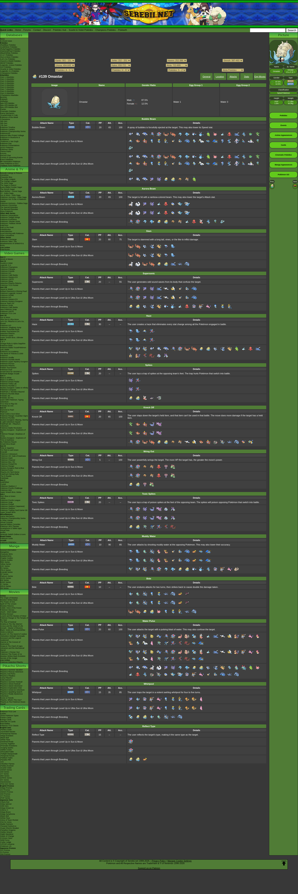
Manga (14, 546)
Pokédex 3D (5, 396)
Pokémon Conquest (8, 390)
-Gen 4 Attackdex (7, 83)
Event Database (6, 160)
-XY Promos (5, 796)
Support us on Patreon (149, 868)
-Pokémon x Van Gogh (9, 141)
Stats (246, 76)
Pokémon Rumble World (10, 360)
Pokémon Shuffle (7, 358)
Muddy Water (38, 544)
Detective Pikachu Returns (11, 283)
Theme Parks (5, 151)
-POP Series (5, 798)
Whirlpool (36, 692)
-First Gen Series (7, 784)
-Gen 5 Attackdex (7, 85)
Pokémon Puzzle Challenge (11, 488)
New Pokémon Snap (8, 309)
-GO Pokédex (5, 67)
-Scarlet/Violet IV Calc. (9, 115)
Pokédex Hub (59, 30)
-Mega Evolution (6, 736)
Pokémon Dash (6, 458)
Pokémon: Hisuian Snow (10, 221)
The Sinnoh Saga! (7, 189)
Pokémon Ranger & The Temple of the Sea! (14, 619)
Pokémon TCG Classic (9, 726)
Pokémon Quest (6, 335)
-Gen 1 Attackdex (7, 77)
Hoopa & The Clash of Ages (11, 646)
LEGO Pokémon (6, 147)
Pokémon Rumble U (8, 386)
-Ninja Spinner (6, 804)
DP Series (4, 574)
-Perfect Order (6, 730)
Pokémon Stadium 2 (8, 486)
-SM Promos (5, 794)
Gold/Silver (4, 482)
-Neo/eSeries (5, 782)
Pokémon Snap (6, 502)
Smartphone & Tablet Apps (11, 528)
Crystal (3, 484)
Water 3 (224, 102)
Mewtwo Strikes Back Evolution (12, 656)
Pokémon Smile (6, 305)
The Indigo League (7, 179)
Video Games (14, 253)
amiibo (3, 532)
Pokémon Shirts (6, 149)
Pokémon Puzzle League (10, 500)
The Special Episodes (9, 207)
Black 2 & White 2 (7, 380)
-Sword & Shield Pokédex (10, 61)
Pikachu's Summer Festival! (11, 682)
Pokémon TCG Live (8, 313)
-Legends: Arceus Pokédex (11, 65)
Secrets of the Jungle (8, 658)
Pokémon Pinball (7, 504)
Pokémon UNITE (7, 279)
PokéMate (4, 478)
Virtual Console (6, 522)
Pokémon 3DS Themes (9, 526)
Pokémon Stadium (7, 508)
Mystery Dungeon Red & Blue (12, 468)
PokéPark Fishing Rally (9, 474)
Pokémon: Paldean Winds (10, 223)
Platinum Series (6, 576)
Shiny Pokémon (6, 211)
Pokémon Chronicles (8, 205)
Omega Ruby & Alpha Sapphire (12, 344)
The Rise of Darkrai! (8, 622)
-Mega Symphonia (7, 814)
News (2, 39)
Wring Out (37, 460)
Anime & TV (14, 169)
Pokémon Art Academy (9, 352)
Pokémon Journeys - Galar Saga (13, 197)
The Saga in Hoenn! (8, 185)
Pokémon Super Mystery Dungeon (14, 362)
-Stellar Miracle (6, 832)
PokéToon (4, 225)
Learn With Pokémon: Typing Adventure (11, 401)
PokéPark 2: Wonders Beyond (12, 392)
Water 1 (177, 102)
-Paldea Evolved (6, 766)
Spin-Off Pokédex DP (8, 105)
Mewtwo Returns (7, 606)
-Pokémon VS (5, 846)
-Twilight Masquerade (9, 754)
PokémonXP (5, 133)
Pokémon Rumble (7, 418)
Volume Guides (6, 560)
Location (220, 76)
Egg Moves (259, 76)
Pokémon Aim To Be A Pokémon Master (13, 200)
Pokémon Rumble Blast (9, 394)
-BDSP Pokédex (6, 63)
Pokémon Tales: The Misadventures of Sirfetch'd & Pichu (12, 243)
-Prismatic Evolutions (8, 746)
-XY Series (4, 774)
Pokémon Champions (9, 267)
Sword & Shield (6, 289)
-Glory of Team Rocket (9, 820)
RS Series (4, 568)
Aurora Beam (38, 197)
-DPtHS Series (6, 778)
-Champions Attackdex (9, 95)
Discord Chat (5, 155)
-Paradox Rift (5, 760)
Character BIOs (6, 554)
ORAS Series (5, 586)
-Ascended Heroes (7, 732)
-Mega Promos (6, 788)
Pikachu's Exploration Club (11, 688)
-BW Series (4, 776)
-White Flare (5, 740)
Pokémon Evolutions (8, 219)
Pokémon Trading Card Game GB (13, 510)
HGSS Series (5, 578)
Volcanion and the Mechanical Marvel (12, 649)
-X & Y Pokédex (6, 55)
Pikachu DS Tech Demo (9, 472)
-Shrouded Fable (7, 752)
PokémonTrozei (6, 470)
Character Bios (6, 177)
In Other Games (6, 520)
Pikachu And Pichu (7, 674)
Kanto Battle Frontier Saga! (11, 187)
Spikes (35, 373)
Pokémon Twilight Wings (10, 217)
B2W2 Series (5, 582)
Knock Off (37, 416)
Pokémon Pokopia (7, 269)
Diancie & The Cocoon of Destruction (10, 643)
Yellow (2, 498)
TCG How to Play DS (8, 404)
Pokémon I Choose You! (10, 652)
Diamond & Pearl (7, 410)
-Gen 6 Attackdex (7, 87)
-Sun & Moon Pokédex (9, 57)
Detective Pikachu (7, 333)
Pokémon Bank (6, 346)
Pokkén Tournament (8, 368)
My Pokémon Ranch (8, 442)
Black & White (5, 378)
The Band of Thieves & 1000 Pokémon (11, 355)
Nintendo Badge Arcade (9, 374)
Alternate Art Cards (7, 722)
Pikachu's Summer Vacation (11, 670)
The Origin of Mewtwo (9, 598)
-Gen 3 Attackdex (7, 81)
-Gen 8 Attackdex (7, 91)
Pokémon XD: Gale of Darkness (13, 456)
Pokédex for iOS (6, 406)
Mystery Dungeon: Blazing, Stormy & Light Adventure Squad (14, 421)
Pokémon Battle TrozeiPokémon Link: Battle (13, 349)
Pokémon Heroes (7, 610)
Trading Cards (14, 707)
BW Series (4, 580)
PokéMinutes (5, 229)
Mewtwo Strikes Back (9, 600)
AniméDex (4, 175)
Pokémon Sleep (6, 281)
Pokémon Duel (6, 370)
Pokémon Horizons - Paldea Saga (14, 203)
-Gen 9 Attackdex (7, 93)
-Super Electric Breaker (9, 828)
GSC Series (5, 566)
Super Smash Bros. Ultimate (11, 338)
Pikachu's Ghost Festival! (10, 684)
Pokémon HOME (7, 295)
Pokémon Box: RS (7, 462)
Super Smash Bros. (8, 512)
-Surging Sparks (6, 748)
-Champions (5, 119)
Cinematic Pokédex (8, 111)
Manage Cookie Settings (179, 861)
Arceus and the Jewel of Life (11, 626)
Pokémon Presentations (10, 145)
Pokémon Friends (7, 271)
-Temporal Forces (7, 756)
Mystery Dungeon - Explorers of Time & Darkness (13, 439)
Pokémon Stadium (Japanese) (12, 506)
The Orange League (8, 181)
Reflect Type (38, 734)
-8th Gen (3, 123)
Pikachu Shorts (14, 666)
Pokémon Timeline (7, 127)
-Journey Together (7, 744)
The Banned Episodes (9, 209)
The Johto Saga (6, 183)
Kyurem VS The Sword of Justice (13, 634)
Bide (34, 587)
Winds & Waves (6, 259)
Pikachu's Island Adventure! (11, 686)
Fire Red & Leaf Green (9, 450)
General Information (8, 550)
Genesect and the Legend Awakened (10, 639)
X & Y (2, 342)
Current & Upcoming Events (11, 158)
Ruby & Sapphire (7, 448)
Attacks (233, 76)
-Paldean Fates (6, 758)
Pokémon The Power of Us (11, 654)
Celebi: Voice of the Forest (11, 608)
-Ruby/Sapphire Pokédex (10, 49)
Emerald (3, 452)
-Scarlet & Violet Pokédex (10, 69)
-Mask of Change (7, 836)
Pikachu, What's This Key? (11, 700)
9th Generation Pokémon (10, 162)
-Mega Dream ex (7, 808)
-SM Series (4, 772)
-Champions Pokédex (9, 73)
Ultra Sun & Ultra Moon (9, 319)
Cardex (3, 109)
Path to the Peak (7, 227)
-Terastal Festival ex (8, 826)
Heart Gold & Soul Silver (10, 414)
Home (18, 30)
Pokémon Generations (9, 215)
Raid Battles (5, 724)
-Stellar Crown (6, 750)
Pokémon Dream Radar (9, 382)
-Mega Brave (5, 812)
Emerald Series (6, 572)
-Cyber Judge (5, 842)
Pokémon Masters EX (9, 277)
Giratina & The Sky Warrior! (11, 624)
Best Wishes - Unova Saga (11, 191)
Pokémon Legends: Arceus (11, 293)
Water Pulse (38, 629)
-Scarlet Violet (5, 768)
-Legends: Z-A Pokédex (9, 71)
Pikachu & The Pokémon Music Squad (12, 703)
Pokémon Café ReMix (9, 275)
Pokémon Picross (7, 364)
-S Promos (4, 852)
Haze (34, 324)
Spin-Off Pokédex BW (9, 107)
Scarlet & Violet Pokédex (81, 30)
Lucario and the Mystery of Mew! (13, 616)
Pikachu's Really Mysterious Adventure (11, 695)
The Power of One (7, 602)
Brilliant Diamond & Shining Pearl (13, 291)
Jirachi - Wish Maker (8, 612)
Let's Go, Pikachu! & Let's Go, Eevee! (12, 322)
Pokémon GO (5, 273)
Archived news (6, 41)
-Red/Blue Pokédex (8, 45)
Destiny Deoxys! (6, 614)
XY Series (4, 584)
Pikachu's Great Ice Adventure (12, 690)
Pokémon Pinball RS (8, 464)
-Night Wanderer (6, 834)
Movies (14, 592)
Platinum (3, 412)
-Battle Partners (6, 824)
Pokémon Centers (7, 129)
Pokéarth (122, 30)
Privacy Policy (159, 861)
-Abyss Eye (4, 802)
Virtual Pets (4, 530)
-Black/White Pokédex (9, 53)
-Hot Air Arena (5, 822)
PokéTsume (5, 250)
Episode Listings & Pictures (11, 173)
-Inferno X (4, 810)
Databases (14, 35)
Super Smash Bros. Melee (10, 492)
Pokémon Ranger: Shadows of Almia (12, 435)
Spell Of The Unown (8, 604)
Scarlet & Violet (6, 263)
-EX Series (4, 780)
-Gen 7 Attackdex (7, 89)
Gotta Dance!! (5, 680)
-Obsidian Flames (7, 764)
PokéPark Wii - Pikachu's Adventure (10, 425)
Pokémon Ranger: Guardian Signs (14, 416)
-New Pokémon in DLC (9, 164)
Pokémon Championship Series (13, 131)
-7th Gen (3, 125)
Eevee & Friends (7, 698)
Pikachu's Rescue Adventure (11, 672)
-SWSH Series (6, 770)
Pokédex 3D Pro (6, 398)
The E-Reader (6, 476)
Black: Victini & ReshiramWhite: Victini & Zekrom (13, 631)
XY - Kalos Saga (6, 193)
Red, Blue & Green (7, 496)
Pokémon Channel (7, 460)
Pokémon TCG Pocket (9, 285)
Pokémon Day (6, 143)
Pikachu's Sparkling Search (11, 692)
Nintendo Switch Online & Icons (13, 534)
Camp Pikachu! (6, 678)
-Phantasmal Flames (8, 734)
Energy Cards (5, 720)
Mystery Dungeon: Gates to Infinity (14, 388)
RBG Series (5, 562)
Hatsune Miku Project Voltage (12, 135)
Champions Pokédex (105, 30)
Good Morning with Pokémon (12, 233)
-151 (2, 762)
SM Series (4, 588)
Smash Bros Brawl (7, 444)
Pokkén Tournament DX (9, 331)
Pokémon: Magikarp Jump (10, 327)
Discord (47, 30)
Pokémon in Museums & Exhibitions (10, 138)
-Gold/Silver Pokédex (8, 47)
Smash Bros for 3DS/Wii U (11, 372)
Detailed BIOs (5, 556)
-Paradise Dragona (7, 830)
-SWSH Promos (6, 792)
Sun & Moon (5, 317)
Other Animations (7, 235)
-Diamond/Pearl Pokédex (10, 51)
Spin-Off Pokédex (7, 103)
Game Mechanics (7, 113)
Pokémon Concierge (8, 239)
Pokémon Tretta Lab (8, 384)
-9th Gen (3, 121)
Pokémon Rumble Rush (9, 329)
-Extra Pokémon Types (9, 716)
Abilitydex (4, 101)
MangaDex (4, 552)
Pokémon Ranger (7, 466)
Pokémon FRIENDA (8, 542)
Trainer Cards (5, 718)
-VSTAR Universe (7, 844)
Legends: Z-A (5, 265)
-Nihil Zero (4, 806)
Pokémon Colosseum (9, 454)
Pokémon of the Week (9, 117)
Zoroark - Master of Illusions (11, 628)
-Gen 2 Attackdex (7, 79)
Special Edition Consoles (10, 524)
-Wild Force (4, 840)
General (206, 76)
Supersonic (37, 282)
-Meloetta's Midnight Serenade (12, 636)
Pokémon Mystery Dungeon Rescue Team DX (11, 302)
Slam (34, 239)
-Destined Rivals (6, 742)
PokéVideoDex (6, 231)
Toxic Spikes (38, 502)
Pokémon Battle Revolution (11, 428)
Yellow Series (5, 564)
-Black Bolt (4, 738)
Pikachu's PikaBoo (7, 676)
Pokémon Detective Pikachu (11, 662)
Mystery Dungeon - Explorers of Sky (13, 431)
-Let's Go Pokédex (7, 59)
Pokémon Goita (6, 538)
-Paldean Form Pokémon (10, 166)
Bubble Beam (38, 127)
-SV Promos (5, 790)
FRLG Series (5, 570)
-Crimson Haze (6, 838)
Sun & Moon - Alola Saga (10, 195)
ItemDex (3, 97)
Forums (27, 30)
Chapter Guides (6, 558)
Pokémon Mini (6, 490)
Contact (37, 30)
